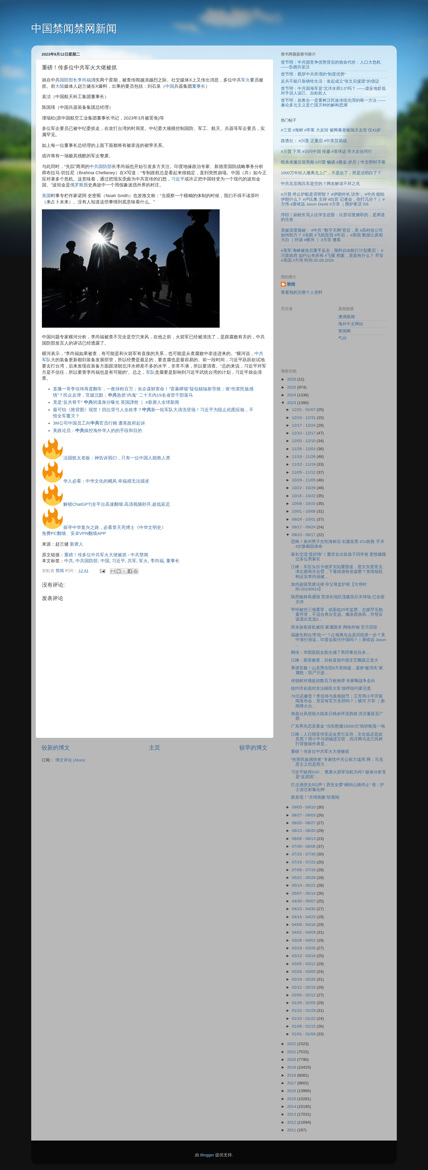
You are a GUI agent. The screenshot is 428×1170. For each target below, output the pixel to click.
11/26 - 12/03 (304, 449)
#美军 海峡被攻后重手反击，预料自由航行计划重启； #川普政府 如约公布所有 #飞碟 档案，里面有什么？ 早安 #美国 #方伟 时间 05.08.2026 (332, 255)
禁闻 (291, 284)
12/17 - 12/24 (304, 425)
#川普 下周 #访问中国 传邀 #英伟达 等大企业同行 (326, 151)
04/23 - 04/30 (304, 909)
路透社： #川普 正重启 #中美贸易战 (314, 141)
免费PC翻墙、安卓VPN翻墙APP (74, 533)
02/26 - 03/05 (304, 971)
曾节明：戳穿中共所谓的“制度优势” (313, 74)
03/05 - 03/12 (304, 964)
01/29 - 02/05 (304, 1003)
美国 (46, 195)
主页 (154, 748)
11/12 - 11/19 (304, 464)
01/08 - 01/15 (304, 1026)
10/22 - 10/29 (304, 488)
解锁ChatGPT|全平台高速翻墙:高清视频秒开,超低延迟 (116, 504)
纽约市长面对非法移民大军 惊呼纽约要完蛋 (331, 688)
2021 (292, 1052)
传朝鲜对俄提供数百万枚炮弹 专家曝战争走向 (333, 681)
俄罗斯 (77, 185)
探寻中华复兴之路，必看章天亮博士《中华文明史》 (114, 527)
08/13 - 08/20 (304, 830)
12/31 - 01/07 (304, 409)
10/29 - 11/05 (304, 480)
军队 (150, 372)
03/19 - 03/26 (304, 948)
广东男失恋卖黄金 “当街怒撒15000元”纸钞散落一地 (338, 726)
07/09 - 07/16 (304, 870)
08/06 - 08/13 (304, 838)
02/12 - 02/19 (304, 987)
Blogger (207, 1155)
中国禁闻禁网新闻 (74, 28)
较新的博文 (56, 748)
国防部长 (69, 80)
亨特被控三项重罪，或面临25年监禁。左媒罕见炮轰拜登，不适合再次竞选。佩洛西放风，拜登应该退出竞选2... (337, 614)
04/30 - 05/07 (304, 901)
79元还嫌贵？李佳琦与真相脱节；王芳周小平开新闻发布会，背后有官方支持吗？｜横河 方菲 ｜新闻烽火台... (338, 701)
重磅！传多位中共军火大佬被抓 (95, 554)
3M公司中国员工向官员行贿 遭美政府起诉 (99, 423)
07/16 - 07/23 (304, 862)
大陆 (59, 86)
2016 (292, 1091)
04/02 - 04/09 (304, 932)
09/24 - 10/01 (304, 519)
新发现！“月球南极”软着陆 (315, 797)
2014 (292, 1106)
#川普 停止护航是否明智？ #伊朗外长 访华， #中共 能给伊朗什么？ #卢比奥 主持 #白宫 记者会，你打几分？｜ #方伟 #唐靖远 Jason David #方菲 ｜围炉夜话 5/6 (333, 199)
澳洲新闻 (346, 317)
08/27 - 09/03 (304, 815)
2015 (292, 1099)
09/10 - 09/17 (304, 535)
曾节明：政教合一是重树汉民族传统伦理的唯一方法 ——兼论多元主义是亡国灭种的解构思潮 (333, 102)
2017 (292, 1083)
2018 (292, 1075)
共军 (132, 560)
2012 (292, 1122)
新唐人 (76, 544)
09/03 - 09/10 (304, 807)
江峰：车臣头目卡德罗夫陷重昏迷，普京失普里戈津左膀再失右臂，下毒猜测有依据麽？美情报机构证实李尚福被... (337, 572)
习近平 (178, 179)
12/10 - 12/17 (304, 433)
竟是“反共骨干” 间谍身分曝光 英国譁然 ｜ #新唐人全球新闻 (116, 402)
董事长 (198, 86)
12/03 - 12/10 (304, 441)
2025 (292, 387)
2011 (292, 1130)
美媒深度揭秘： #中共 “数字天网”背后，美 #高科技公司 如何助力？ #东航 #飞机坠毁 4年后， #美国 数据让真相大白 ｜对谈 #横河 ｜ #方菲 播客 (332, 235)
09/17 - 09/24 (304, 527)
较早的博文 (253, 748)
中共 (68, 560)
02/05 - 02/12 (304, 995)
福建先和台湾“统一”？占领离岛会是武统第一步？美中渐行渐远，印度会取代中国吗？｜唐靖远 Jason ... (338, 640)
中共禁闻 (139, 554)
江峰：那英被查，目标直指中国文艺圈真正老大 (334, 660)
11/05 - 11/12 (304, 472)
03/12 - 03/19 (304, 956)
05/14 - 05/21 (304, 885)
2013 (292, 1114)
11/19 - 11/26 (304, 456)
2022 (292, 1044)
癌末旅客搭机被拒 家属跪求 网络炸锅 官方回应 (334, 627)
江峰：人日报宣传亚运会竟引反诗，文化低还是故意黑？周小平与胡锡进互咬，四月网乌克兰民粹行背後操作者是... (337, 739)
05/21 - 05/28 (304, 877)
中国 (169, 86)
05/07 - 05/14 (304, 893)
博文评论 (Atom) (70, 760)
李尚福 (84, 80)
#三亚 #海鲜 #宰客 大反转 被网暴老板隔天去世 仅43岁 (331, 130)
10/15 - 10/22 (304, 496)
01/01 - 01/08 (304, 1034)
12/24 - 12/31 (304, 417)
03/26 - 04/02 (304, 940)
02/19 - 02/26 (304, 979)
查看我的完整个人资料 (301, 292)
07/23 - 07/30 (304, 854)
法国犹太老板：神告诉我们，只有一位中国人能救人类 (116, 458)
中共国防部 (100, 166)
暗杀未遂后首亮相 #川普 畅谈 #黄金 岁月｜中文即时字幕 (333, 162)
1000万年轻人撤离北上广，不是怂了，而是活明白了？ (331, 173)
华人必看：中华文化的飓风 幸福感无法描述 (106, 481)
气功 (342, 338)
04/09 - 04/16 (304, 924)
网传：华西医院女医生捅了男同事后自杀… (330, 652)
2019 (292, 1067)
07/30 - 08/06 (304, 846)
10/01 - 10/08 (304, 511)
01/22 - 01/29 (304, 1010)
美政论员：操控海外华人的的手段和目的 (97, 430)
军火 (245, 80)
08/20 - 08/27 (304, 823)
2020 (292, 1059)
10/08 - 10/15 (304, 503)
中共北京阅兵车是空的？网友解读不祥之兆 (320, 183)
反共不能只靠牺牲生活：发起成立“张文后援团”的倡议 (330, 81)
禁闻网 (344, 331)
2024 (292, 395)
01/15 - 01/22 (304, 1018)
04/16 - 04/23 (304, 917)
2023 (292, 403)
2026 (292, 379)
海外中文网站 (350, 324)
